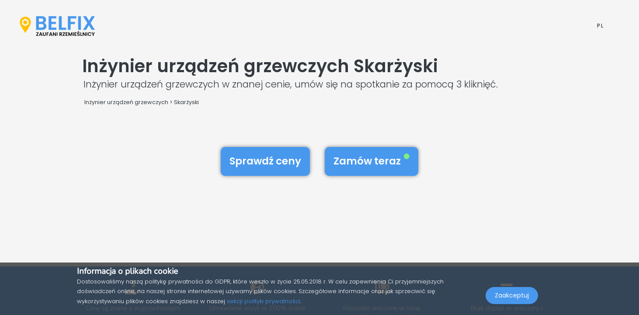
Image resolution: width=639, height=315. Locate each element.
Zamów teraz (371, 161)
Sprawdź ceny (265, 161)
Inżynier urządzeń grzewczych (126, 102)
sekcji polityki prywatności (263, 301)
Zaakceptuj (512, 295)
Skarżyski (186, 102)
